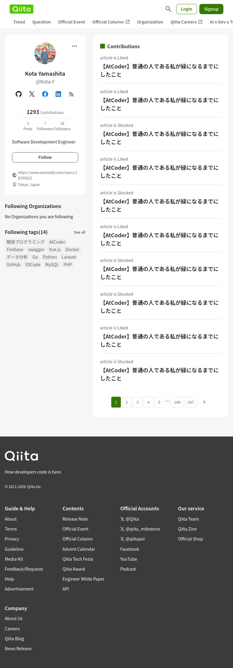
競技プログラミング (25, 242)
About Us (14, 618)
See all (79, 232)
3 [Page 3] (137, 402)
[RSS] (71, 94)
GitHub (13, 264)
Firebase (15, 249)
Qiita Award (74, 569)
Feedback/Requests (24, 569)
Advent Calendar (79, 549)
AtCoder (57, 242)
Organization (150, 22)
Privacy (12, 539)
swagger (36, 249)
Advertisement (19, 589)
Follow (45, 157)
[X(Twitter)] (31, 94)
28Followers (62, 126)
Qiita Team (188, 519)
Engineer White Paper (84, 579)
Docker (72, 249)
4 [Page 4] (148, 402)
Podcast (128, 569)
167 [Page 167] (190, 402)
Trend (19, 22)
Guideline (14, 549)
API (66, 589)
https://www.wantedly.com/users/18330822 (47, 175)
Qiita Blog (14, 638)
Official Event (71, 22)
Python (50, 257)
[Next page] (204, 402)
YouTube (128, 559)
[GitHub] (18, 94)
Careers (12, 628)
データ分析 (17, 257)
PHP (67, 264)
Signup (211, 9)
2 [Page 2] (127, 402)
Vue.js (54, 249)
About (11, 519)
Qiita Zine (187, 529)
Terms (11, 529)
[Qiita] (21, 9)
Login (186, 9)
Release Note (75, 519)
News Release (18, 648)
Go (35, 257)
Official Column (111, 22)
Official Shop (190, 539)
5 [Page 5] (159, 402)
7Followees (45, 126)
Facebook (129, 549)
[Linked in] (58, 94)
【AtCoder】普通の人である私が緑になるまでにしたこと (159, 70)
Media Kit (14, 559)
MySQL (52, 264)
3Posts (27, 126)
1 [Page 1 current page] (116, 402)
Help (9, 579)
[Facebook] (45, 94)
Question (41, 22)
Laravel (69, 257)
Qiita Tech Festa (78, 559)
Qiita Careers (186, 22)
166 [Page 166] (177, 402)
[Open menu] (75, 46)
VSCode (32, 264)
